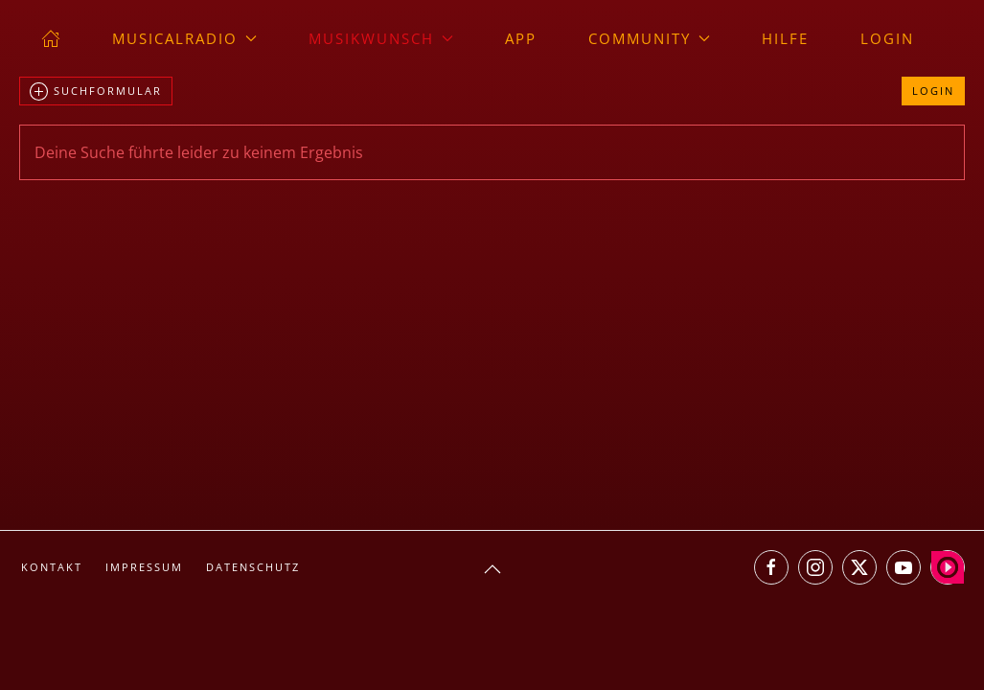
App (521, 38)
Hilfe (785, 38)
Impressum (144, 567)
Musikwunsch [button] (381, 38)
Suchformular (96, 92)
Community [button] (649, 38)
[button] (492, 569)
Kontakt (51, 567)
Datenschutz (253, 567)
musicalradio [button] (184, 38)
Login (887, 38)
